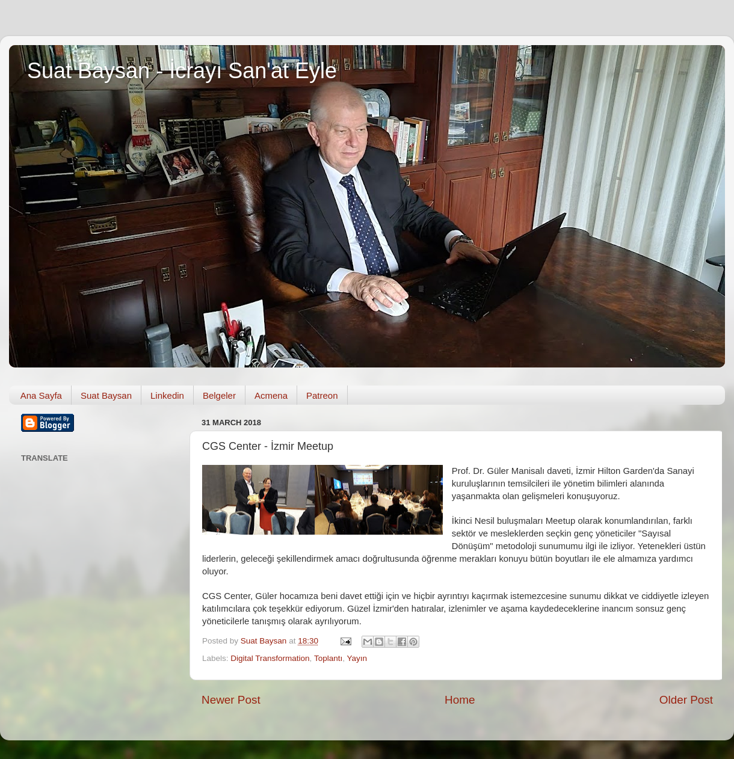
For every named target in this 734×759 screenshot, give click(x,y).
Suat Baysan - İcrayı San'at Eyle (182, 70)
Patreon (322, 395)
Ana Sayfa (41, 395)
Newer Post (231, 699)
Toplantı (328, 658)
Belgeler (219, 395)
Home (460, 699)
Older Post (686, 699)
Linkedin (167, 395)
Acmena (271, 395)
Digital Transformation (269, 658)
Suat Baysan (106, 395)
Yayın (357, 658)
